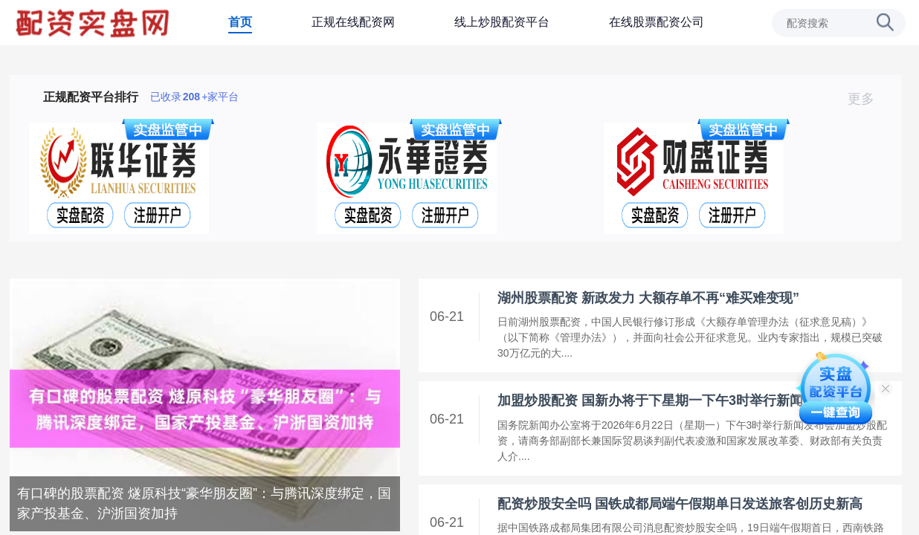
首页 (240, 22)
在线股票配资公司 (656, 22)
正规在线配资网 (353, 22)
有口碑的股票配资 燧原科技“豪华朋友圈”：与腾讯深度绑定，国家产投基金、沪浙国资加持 (204, 503)
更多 (867, 98)
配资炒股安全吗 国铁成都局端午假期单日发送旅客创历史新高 (679, 503)
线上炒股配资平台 (501, 22)
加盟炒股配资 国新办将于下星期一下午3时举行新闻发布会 (670, 400)
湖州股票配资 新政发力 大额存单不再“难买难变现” (648, 298)
